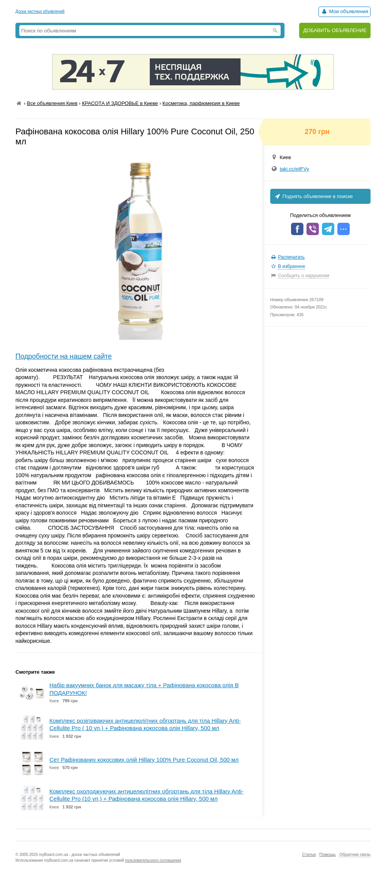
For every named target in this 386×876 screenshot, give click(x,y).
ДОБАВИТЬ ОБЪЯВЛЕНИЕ (335, 30)
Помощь (327, 854)
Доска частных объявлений (39, 11)
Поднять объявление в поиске (313, 196)
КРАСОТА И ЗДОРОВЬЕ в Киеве (120, 103)
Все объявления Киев (52, 103)
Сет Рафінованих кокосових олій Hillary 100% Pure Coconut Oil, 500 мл (144, 759)
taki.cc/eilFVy (294, 169)
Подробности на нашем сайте (63, 356)
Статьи (309, 854)
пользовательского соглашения (153, 860)
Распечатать (291, 257)
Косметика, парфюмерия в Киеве (201, 103)
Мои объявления (344, 11)
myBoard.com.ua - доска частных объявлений (79, 854)
